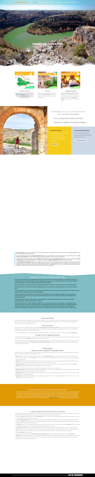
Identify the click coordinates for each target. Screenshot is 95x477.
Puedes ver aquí (54, 397)
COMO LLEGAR (41, 2)
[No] (93, 475)
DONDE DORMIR (70, 91)
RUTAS (46, 2)
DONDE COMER (68, 2)
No (72, 475)
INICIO (35, 2)
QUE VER (52, 2)
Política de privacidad (78, 475)
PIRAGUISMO (75, 2)
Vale (69, 475)
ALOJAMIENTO (59, 2)
